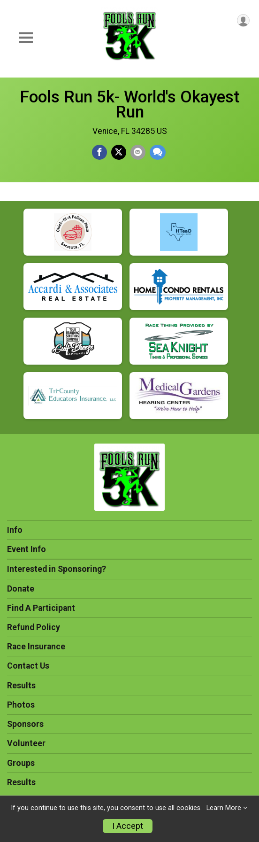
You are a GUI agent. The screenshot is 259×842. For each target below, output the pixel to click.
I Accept (127, 826)
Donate (20, 588)
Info (15, 530)
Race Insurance (36, 646)
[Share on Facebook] (99, 152)
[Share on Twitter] (118, 152)
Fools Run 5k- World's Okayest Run (130, 104)
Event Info (26, 549)
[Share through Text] (158, 152)
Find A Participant (41, 608)
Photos (21, 704)
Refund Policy (33, 627)
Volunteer (26, 743)
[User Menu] (243, 20)
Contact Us (28, 665)
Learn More (223, 808)
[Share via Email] (137, 152)
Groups (21, 763)
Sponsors (25, 724)
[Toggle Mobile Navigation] (25, 37)
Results (21, 685)
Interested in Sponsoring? (56, 569)
